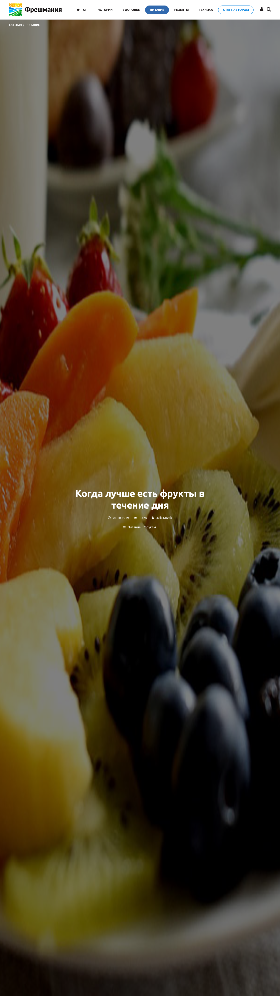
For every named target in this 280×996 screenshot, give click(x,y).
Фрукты (150, 527)
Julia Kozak (164, 518)
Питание (134, 527)
